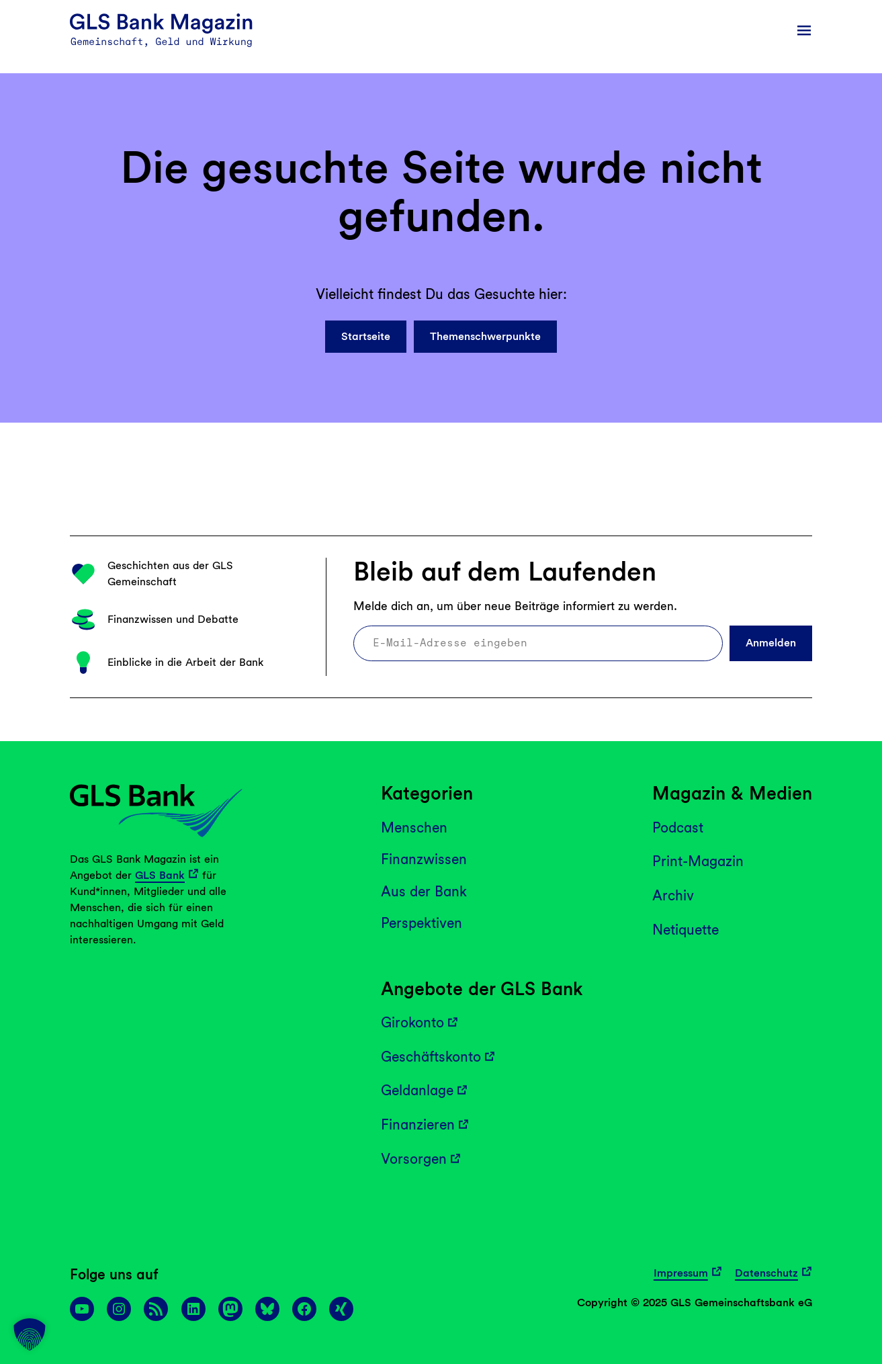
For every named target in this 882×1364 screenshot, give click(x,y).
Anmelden (771, 642)
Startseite (365, 336)
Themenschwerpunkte (485, 336)
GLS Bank (160, 875)
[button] (29, 1334)
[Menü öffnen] (804, 30)
